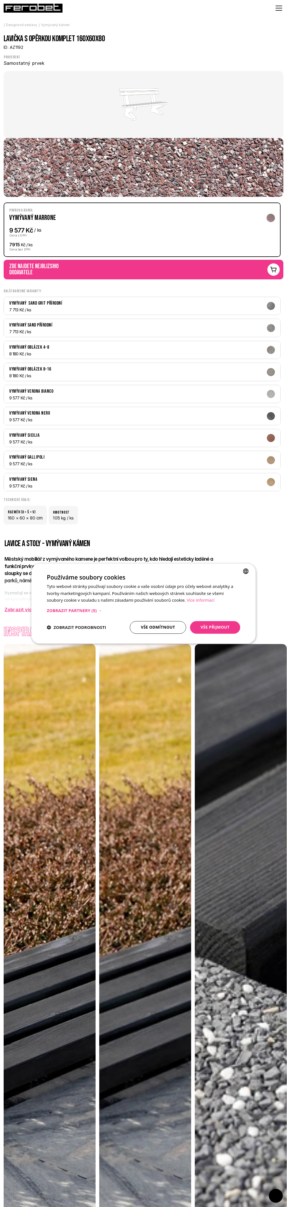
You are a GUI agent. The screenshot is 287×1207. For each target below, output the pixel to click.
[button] (143, 610)
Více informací (200, 600)
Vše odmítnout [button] (158, 627)
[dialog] (143, 603)
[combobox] (246, 571)
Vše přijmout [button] (215, 627)
